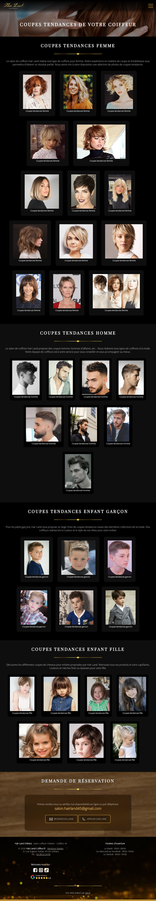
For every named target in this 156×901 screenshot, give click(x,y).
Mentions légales (55, 848)
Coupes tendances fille (22, 695)
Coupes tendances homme (26, 379)
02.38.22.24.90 (43, 854)
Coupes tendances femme (37, 93)
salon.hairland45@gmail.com (78, 808)
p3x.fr (87, 892)
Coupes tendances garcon (36, 559)
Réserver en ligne (64, 818)
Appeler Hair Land (96, 818)
